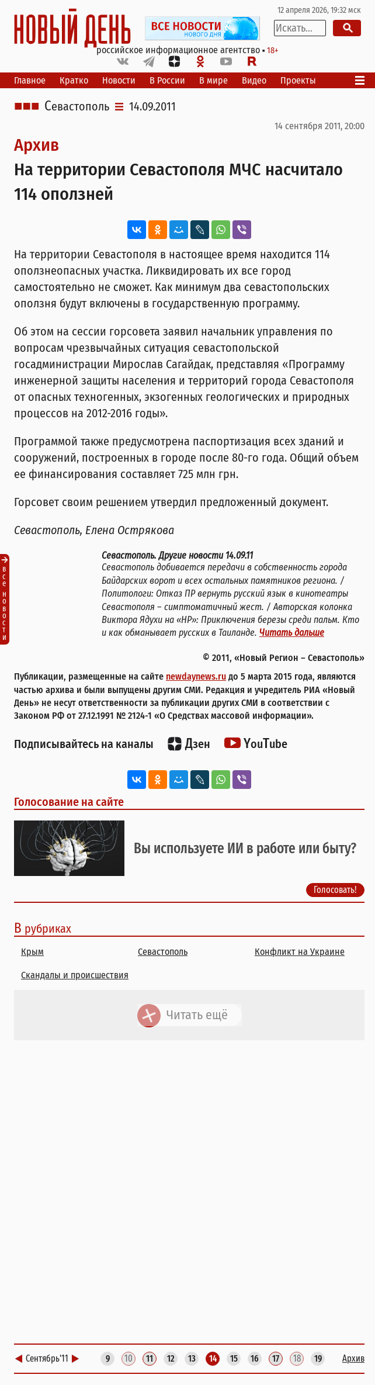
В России (167, 80)
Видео (254, 80)
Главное (30, 80)
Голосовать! (335, 889)
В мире (213, 80)
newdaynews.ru (196, 676)
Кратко (74, 80)
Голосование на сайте (69, 802)
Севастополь (76, 106)
